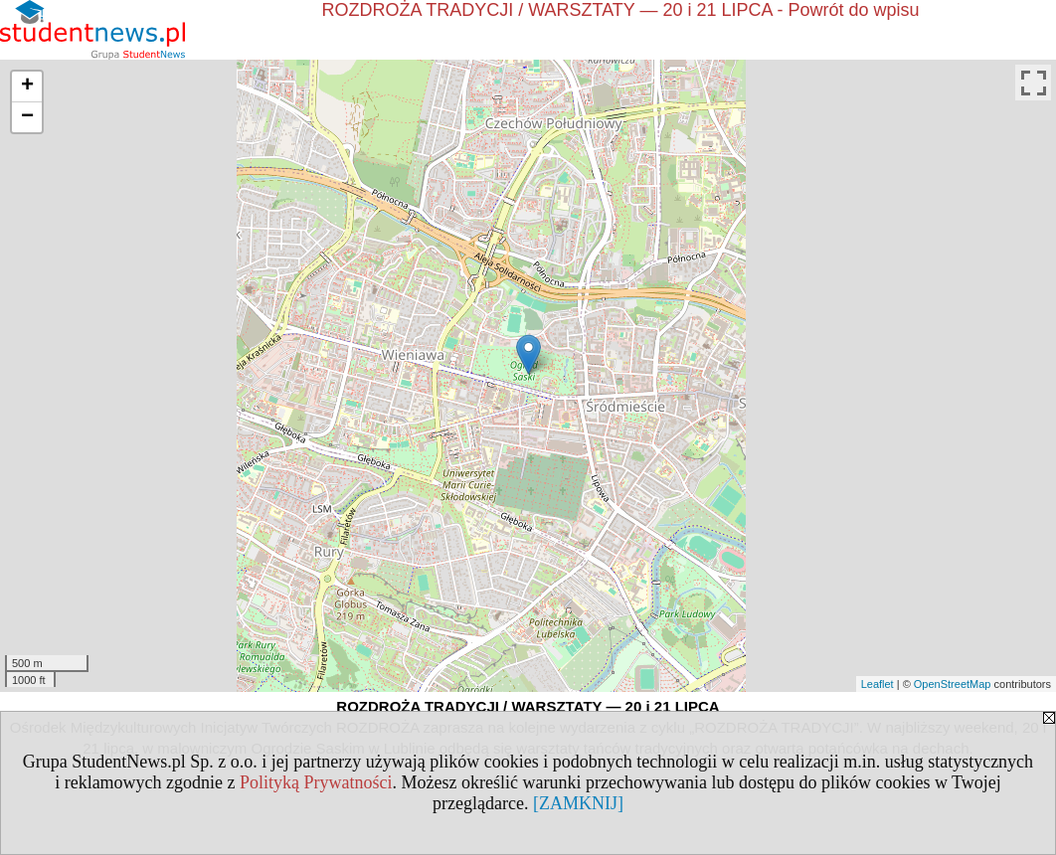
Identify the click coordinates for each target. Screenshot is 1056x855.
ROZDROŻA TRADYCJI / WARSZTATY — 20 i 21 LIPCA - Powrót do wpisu (620, 10)
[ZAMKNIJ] (578, 803)
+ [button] (27, 86)
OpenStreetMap (952, 684)
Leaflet (877, 684)
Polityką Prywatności (316, 782)
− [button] (27, 117)
